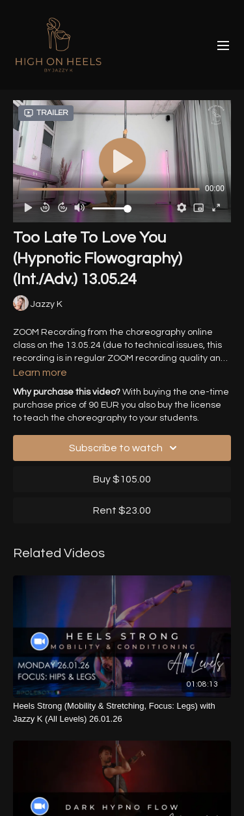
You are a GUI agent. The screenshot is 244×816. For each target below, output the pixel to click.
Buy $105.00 (122, 479)
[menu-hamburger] (223, 45)
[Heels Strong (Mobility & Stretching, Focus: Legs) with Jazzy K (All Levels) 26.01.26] (122, 712)
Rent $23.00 (122, 510)
